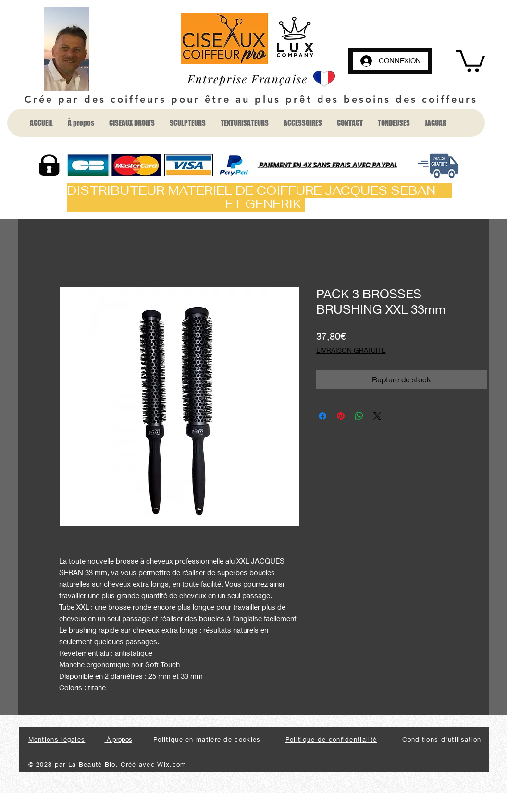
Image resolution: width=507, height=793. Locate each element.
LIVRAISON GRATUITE (351, 350)
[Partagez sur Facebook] (322, 416)
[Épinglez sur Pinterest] (340, 416)
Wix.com (171, 764)
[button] (470, 60)
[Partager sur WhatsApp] (359, 416)
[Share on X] (377, 416)
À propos (118, 739)
